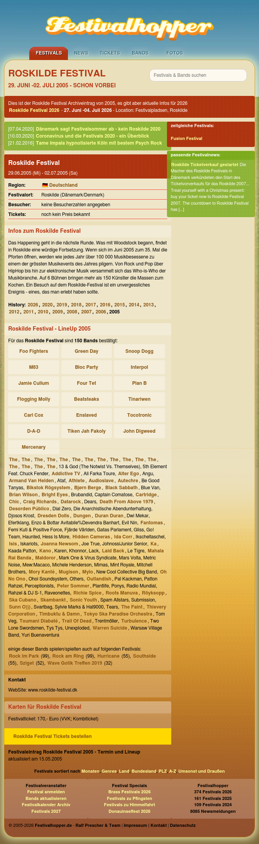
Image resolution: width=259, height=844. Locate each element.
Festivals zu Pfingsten (129, 798)
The (13, 459)
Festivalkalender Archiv (46, 805)
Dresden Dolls (53, 515)
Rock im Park (24, 656)
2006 (101, 312)
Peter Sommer (73, 586)
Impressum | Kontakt (145, 825)
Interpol (139, 367)
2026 (33, 305)
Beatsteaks (86, 399)
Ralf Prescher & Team (98, 825)
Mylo (87, 572)
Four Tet (86, 383)
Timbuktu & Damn (59, 614)
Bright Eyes (55, 494)
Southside (144, 656)
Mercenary (34, 447)
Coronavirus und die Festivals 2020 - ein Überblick (92, 136)
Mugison (68, 572)
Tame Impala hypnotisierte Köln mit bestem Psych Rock (99, 143)
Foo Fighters (33, 351)
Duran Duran (109, 515)
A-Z (172, 771)
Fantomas (151, 522)
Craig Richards (40, 501)
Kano (45, 551)
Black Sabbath (121, 487)
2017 (90, 305)
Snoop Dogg (139, 351)
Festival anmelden (46, 792)
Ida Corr (123, 536)
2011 (28, 312)
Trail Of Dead (77, 621)
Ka (154, 543)
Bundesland (143, 771)
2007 (86, 312)
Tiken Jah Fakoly (86, 431)
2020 (47, 305)
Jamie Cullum (33, 383)
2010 (43, 312)
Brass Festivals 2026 (129, 792)
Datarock (70, 501)
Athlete (77, 480)
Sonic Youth (83, 600)
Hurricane (108, 656)
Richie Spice (87, 593)
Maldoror (45, 558)
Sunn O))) (19, 607)
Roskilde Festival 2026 (34, 110)
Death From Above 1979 (126, 501)
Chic (14, 501)
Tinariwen (139, 399)
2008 (72, 312)
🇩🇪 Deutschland (60, 185)
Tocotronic (139, 415)
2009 (57, 312)
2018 (76, 305)
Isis (13, 543)
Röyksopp (153, 593)
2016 (105, 305)
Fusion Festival (186, 138)
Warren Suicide (109, 628)
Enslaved (86, 415)
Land (124, 771)
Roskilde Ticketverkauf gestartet (204, 165)
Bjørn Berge (87, 487)
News (81, 53)
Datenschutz (183, 825)
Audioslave (101, 480)
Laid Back (113, 551)
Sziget (27, 663)
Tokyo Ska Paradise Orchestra (118, 614)
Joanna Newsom (59, 543)
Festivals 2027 (45, 811)
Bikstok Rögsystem (48, 487)
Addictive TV (66, 473)
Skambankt (53, 600)
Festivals (49, 53)
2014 (134, 305)
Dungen (82, 515)
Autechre (128, 480)
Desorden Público (29, 508)
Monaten (90, 771)
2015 (119, 305)
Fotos (175, 53)
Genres (109, 771)
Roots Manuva (122, 593)
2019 (62, 305)
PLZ (163, 771)
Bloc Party (86, 367)
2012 (14, 312)
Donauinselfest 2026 (129, 811)
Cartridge (146, 494)
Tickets (109, 53)
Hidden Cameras (91, 536)
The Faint (131, 607)
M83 (33, 367)
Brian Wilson (23, 494)
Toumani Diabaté (39, 621)
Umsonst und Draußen (201, 771)
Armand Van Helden (31, 480)
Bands (140, 53)
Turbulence (134, 621)
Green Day (86, 351)
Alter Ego (128, 473)
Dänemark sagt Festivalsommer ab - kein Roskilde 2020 (98, 129)
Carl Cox (33, 415)
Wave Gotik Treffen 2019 (74, 663)
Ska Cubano (22, 600)
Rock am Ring (67, 656)
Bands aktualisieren (46, 798)
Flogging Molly (33, 399)
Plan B (139, 383)
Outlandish (99, 579)
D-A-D (33, 431)
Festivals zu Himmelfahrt (129, 805)
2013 (148, 305)
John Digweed (139, 431)
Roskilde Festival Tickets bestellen (52, 736)
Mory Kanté (42, 572)
